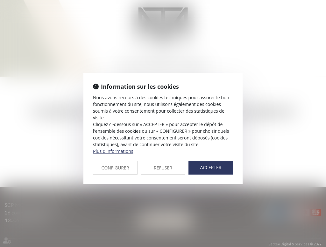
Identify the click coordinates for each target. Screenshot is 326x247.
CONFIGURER (115, 168)
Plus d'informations (113, 151)
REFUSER (163, 168)
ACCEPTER (211, 167)
